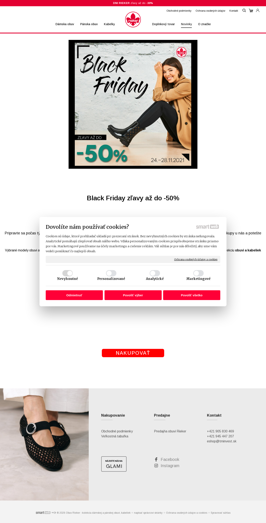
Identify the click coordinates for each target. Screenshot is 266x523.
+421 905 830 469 (220, 431)
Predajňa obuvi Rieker (170, 431)
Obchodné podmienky (117, 431)
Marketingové (198, 279)
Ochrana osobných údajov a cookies (195, 259)
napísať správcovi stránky (148, 512)
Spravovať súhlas (220, 512)
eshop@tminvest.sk (221, 441)
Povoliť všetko (192, 295)
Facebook (170, 459)
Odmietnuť (74, 295)
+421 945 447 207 (220, 436)
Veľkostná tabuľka (114, 436)
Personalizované (111, 279)
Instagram (170, 465)
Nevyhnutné (67, 279)
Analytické (155, 279)
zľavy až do (133, 3)
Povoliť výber (133, 295)
